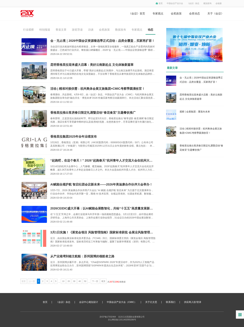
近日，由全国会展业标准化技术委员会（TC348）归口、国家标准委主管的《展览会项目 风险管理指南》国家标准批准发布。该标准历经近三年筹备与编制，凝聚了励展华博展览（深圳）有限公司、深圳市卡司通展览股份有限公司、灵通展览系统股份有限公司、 (102, 240)
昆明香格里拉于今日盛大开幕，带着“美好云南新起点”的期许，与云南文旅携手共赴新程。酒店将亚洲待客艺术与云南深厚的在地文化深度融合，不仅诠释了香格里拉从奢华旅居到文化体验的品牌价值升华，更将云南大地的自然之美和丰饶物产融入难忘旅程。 (102, 72)
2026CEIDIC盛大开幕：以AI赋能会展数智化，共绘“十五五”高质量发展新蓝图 (102, 208)
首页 (161, 3)
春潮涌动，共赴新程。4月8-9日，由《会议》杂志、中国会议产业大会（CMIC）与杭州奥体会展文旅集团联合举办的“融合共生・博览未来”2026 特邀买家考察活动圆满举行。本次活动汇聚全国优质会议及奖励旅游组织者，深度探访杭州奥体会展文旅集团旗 (102, 96)
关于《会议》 (215, 13)
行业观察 (28, 29)
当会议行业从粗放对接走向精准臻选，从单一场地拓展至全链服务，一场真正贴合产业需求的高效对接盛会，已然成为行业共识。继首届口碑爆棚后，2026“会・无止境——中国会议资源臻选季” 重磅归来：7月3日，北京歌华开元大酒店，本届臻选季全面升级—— (102, 48)
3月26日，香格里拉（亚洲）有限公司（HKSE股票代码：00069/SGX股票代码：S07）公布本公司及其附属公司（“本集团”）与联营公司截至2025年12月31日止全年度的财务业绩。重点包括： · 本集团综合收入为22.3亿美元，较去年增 (102, 144)
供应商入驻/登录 (192, 302)
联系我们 (170, 302)
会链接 (219, 3)
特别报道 (44, 29)
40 (80, 281)
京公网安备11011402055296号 (122, 320)
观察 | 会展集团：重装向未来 (195, 111)
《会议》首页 (137, 13)
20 (69, 281)
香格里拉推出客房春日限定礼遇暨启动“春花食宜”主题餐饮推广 (93, 112)
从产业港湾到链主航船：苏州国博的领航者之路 (82, 256)
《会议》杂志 (193, 3)
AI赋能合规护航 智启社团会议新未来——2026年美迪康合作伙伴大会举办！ (101, 184)
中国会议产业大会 (175, 3)
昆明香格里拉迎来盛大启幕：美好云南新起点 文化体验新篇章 (92, 64)
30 (74, 281)
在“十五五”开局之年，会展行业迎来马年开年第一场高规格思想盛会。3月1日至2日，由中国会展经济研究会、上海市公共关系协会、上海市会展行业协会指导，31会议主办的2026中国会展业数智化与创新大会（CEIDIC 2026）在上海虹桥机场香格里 (101, 216)
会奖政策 (176, 13)
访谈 (91, 29)
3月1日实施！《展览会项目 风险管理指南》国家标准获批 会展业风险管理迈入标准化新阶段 (102, 232)
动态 (150, 29)
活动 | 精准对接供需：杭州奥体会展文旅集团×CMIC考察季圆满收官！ (97, 88)
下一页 (95, 281)
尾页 (103, 281)
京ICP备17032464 (107, 317)
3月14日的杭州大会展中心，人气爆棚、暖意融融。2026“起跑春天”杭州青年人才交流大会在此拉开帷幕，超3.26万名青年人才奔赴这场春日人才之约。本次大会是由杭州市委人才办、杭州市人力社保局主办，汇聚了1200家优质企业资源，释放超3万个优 (102, 168)
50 (85, 281)
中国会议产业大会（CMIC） (122, 302)
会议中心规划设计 (88, 302)
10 (63, 281)
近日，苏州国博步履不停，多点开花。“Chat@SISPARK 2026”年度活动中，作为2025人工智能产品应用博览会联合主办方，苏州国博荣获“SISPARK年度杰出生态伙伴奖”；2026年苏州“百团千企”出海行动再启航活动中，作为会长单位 (102, 264)
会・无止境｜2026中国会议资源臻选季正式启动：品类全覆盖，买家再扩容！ (102, 40)
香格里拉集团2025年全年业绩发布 (73, 136)
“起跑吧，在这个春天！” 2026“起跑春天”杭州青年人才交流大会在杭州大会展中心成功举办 (102, 160)
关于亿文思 (151, 302)
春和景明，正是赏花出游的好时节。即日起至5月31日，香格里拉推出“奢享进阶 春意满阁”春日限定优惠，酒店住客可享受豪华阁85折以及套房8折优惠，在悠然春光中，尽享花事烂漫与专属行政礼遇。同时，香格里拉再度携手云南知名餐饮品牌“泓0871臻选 (102, 120)
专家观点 (157, 13)
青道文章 (61, 29)
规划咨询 (207, 3)
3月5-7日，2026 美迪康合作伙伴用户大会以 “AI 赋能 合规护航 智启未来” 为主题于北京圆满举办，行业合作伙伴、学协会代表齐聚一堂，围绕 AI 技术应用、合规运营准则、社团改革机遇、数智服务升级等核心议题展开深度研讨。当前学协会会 (102, 192)
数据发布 (120, 29)
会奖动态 (194, 13)
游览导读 (77, 29)
